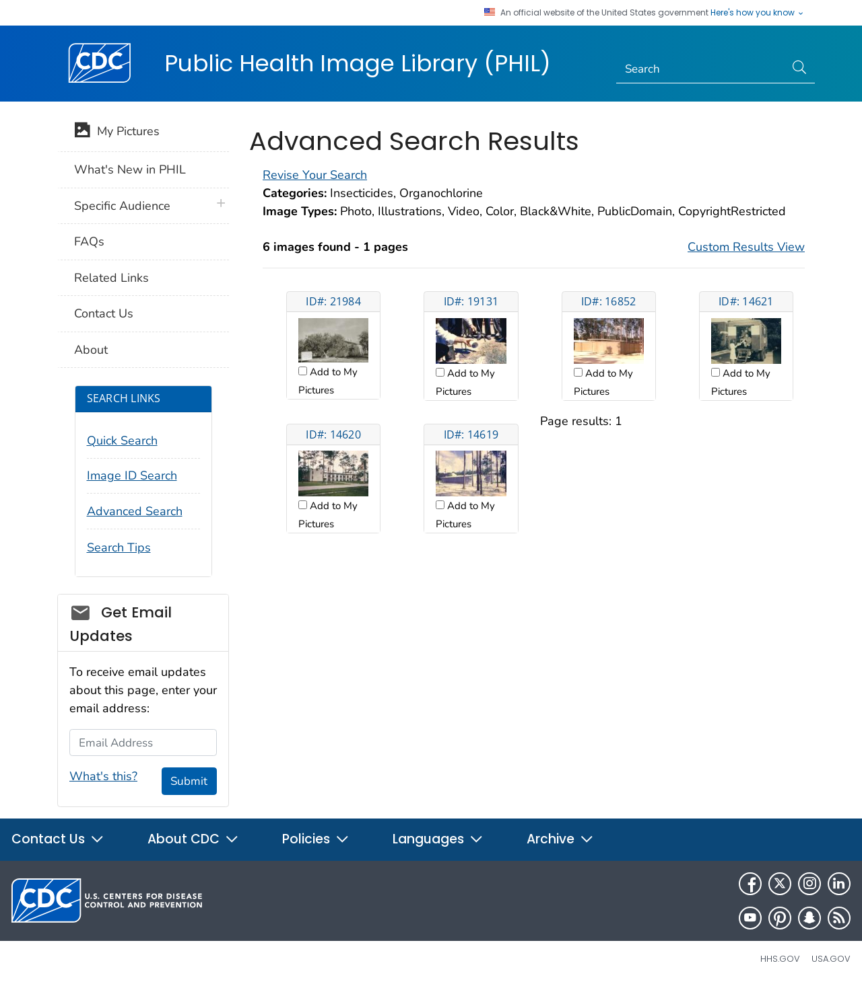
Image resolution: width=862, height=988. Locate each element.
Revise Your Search (315, 175)
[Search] (700, 69)
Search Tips (119, 547)
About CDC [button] (193, 839)
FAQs (89, 241)
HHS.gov (780, 958)
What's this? (103, 776)
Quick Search (122, 440)
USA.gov (831, 958)
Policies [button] (316, 839)
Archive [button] (560, 839)
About (91, 350)
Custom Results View (746, 247)
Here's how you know (757, 12)
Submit (188, 781)
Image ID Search (132, 475)
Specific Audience (122, 206)
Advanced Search (135, 511)
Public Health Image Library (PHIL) (357, 63)
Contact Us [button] (57, 839)
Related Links (111, 278)
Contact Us (103, 313)
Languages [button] (438, 839)
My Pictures (117, 132)
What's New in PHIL (130, 169)
